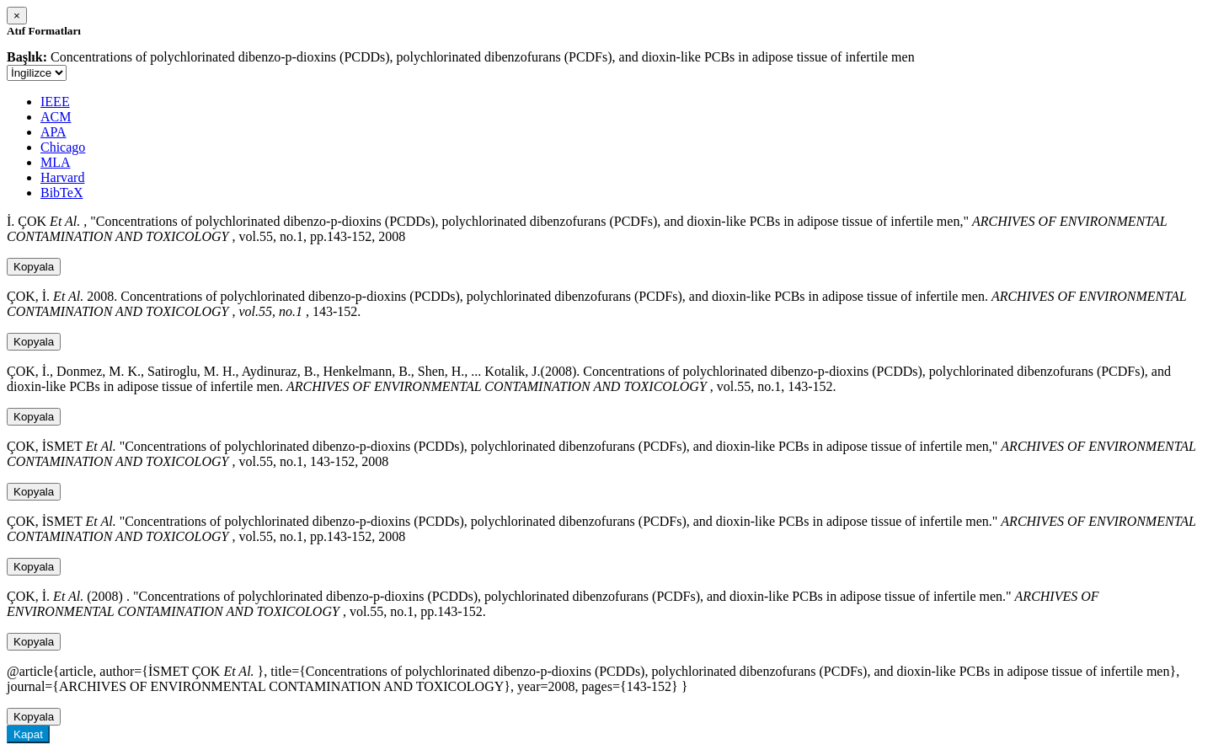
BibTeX (61, 192)
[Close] (17, 15)
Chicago (62, 147)
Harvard (62, 177)
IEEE (55, 101)
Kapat (28, 734)
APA (53, 132)
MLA (55, 162)
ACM (55, 117)
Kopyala (33, 266)
